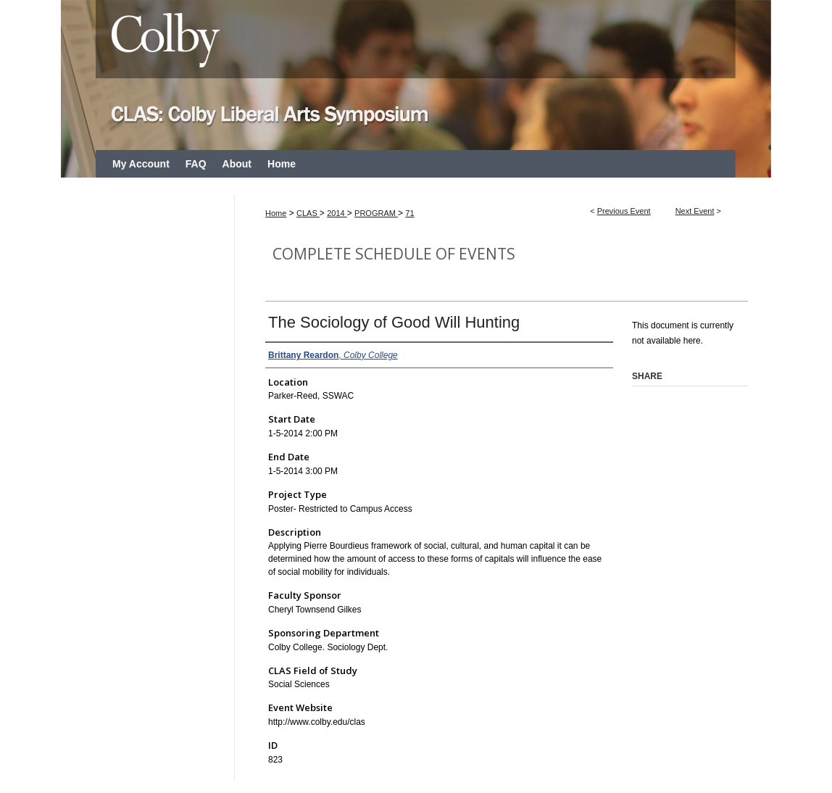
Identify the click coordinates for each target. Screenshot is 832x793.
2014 (337, 213)
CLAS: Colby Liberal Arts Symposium (416, 75)
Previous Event (624, 211)
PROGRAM (376, 213)
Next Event (695, 211)
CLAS (308, 213)
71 (409, 213)
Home (275, 213)
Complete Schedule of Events (394, 254)
